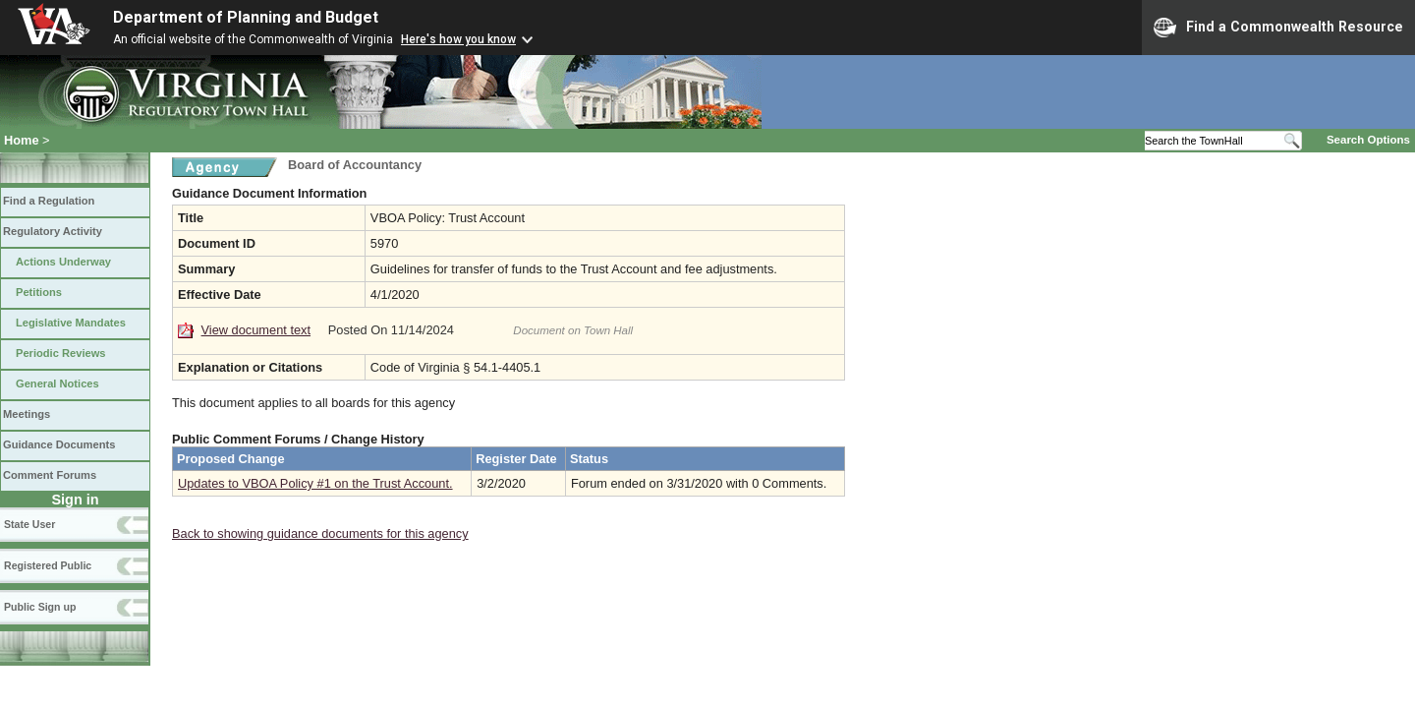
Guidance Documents (59, 444)
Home (21, 140)
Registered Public (47, 565)
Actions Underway (63, 261)
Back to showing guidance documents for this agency (320, 533)
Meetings (26, 414)
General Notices (57, 383)
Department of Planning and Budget (245, 17)
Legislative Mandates (71, 322)
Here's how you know (458, 39)
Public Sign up (40, 607)
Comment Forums (49, 475)
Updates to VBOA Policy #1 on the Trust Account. (315, 483)
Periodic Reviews (61, 353)
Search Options (1368, 140)
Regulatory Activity (52, 231)
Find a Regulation (48, 200)
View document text (256, 330)
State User (29, 524)
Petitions (39, 292)
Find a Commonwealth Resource (1278, 27)
